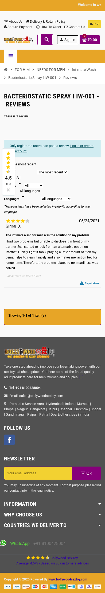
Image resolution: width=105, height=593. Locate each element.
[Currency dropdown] (94, 24)
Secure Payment (18, 27)
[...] (81, 377)
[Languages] (30, 194)
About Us (13, 21)
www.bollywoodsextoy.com (67, 579)
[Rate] (20, 181)
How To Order (48, 27)
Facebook (9, 440)
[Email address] (38, 473)
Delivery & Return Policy (45, 21)
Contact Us (74, 27)
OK (86, 473)
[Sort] (23, 167)
